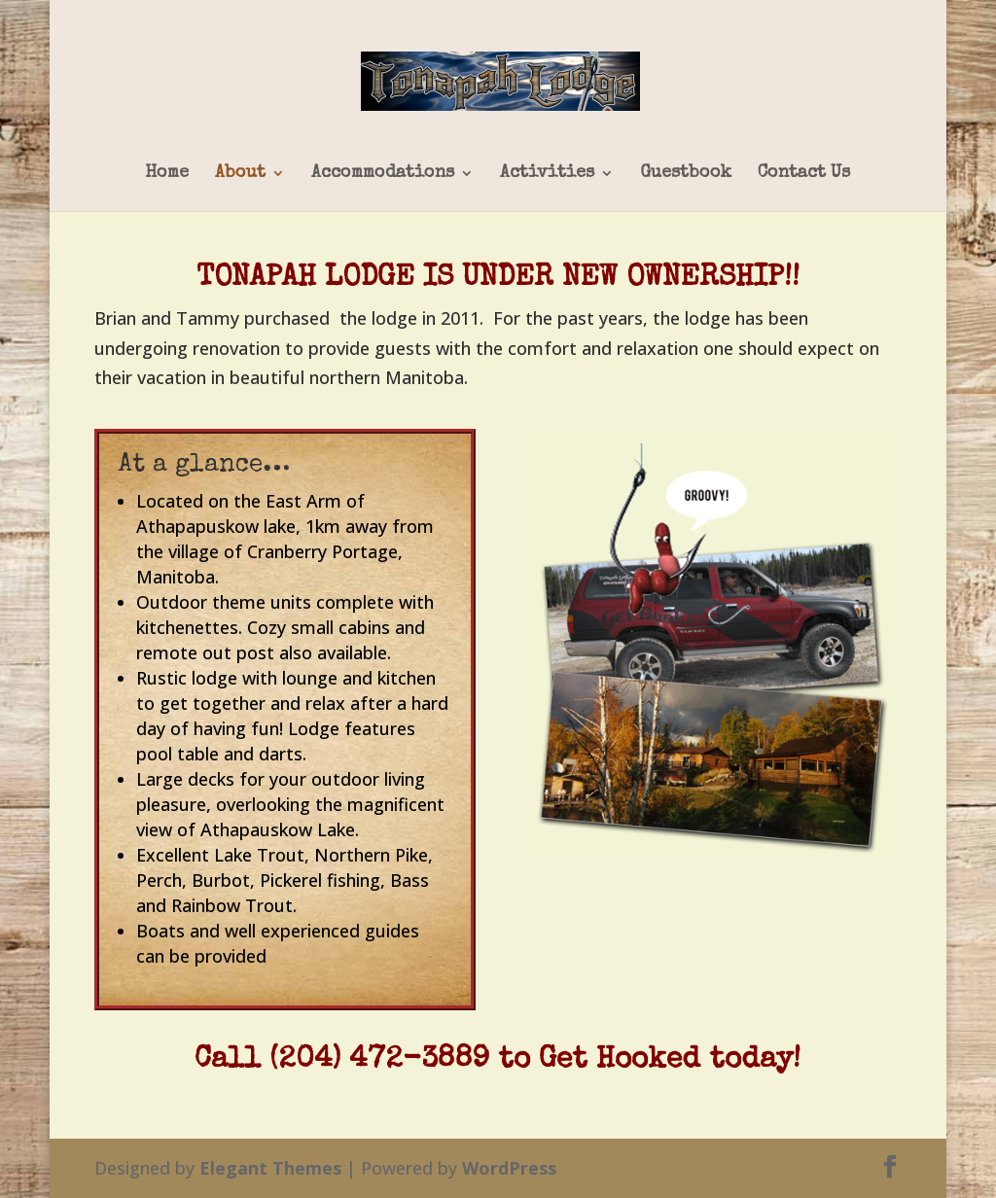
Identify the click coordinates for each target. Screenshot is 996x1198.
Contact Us (804, 173)
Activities (547, 173)
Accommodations (382, 173)
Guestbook (685, 173)
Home (167, 173)
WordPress (509, 1168)
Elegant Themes (270, 1168)
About (240, 173)
